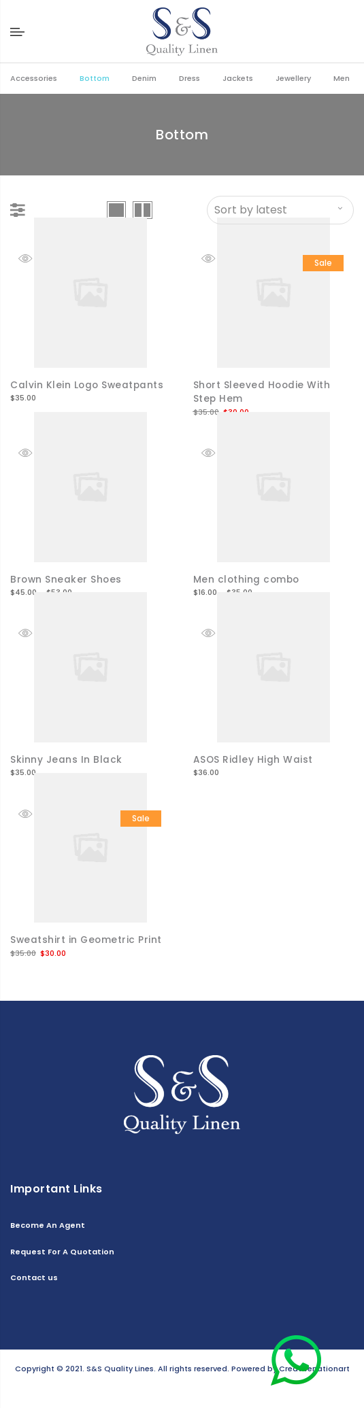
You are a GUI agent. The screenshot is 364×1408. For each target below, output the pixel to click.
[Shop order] (280, 210)
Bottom (95, 78)
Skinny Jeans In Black (66, 758)
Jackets (237, 78)
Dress (189, 78)
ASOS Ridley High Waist (253, 758)
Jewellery (293, 78)
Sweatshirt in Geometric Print (87, 938)
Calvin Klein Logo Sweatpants (88, 385)
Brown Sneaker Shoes (67, 578)
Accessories (33, 78)
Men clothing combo (247, 578)
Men (341, 78)
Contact (188, 1388)
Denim (144, 78)
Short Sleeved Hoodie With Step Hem (263, 391)
